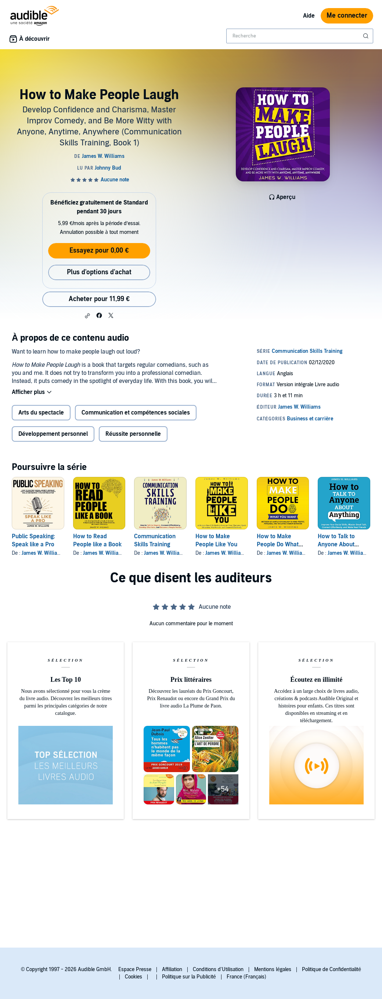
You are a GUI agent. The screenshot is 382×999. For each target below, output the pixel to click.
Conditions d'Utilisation (218, 969)
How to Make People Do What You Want (278, 544)
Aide (309, 15)
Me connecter (347, 15)
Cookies (133, 977)
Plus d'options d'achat (99, 272)
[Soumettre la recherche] (366, 36)
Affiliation (172, 969)
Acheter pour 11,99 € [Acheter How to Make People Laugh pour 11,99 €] (99, 299)
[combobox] (299, 36)
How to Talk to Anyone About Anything (336, 544)
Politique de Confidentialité (331, 969)
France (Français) (246, 977)
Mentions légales (272, 969)
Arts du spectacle (41, 412)
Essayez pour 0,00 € (99, 250)
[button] (87, 316)
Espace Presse (134, 969)
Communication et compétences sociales (136, 412)
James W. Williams (43, 553)
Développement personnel (53, 434)
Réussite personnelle (133, 434)
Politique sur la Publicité (189, 977)
